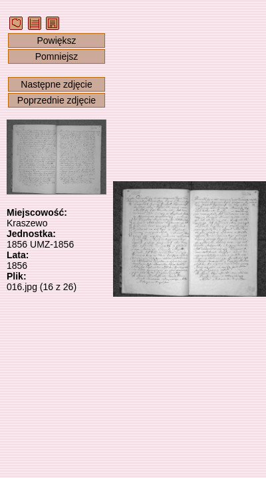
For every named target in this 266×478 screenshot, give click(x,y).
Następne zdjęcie (56, 84)
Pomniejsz (56, 56)
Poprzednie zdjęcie (56, 100)
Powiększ (56, 40)
